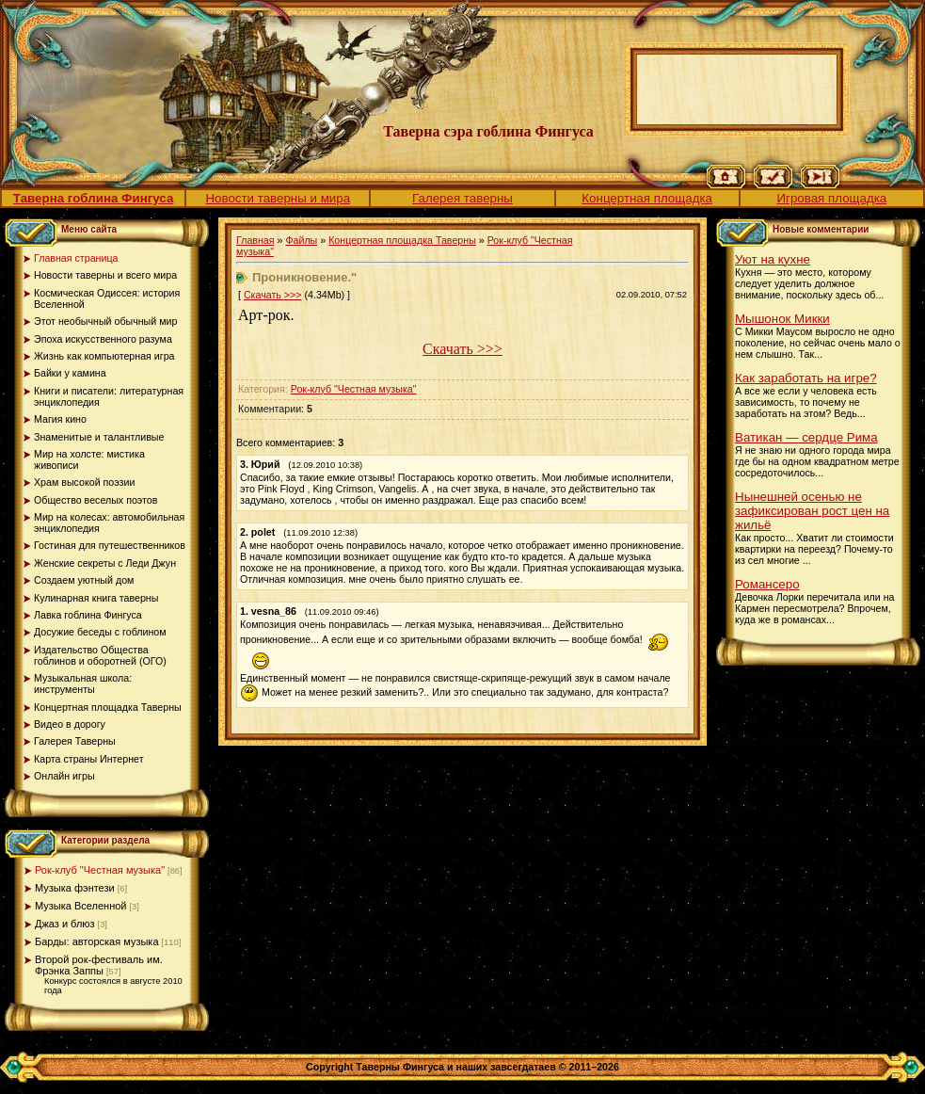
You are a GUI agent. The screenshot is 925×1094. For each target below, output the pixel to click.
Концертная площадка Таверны (402, 240)
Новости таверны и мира (277, 198)
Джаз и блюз (65, 923)
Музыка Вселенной (81, 905)
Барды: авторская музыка (97, 941)
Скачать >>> (273, 294)
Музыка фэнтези (75, 887)
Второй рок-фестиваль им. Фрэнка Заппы (99, 965)
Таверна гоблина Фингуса (93, 198)
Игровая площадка (831, 198)
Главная (255, 240)
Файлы (301, 240)
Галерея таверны (462, 198)
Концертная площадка (647, 198)
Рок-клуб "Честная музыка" (100, 870)
